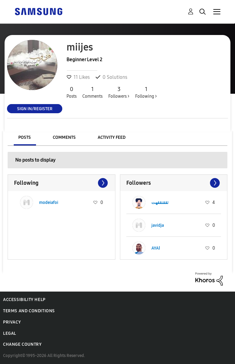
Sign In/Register (34, 108)
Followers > (118, 92)
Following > (146, 92)
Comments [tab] (64, 137)
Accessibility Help (24, 299)
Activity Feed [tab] (111, 137)
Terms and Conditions (29, 310)
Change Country (22, 344)
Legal (9, 333)
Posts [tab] (24, 137)
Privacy (12, 322)
